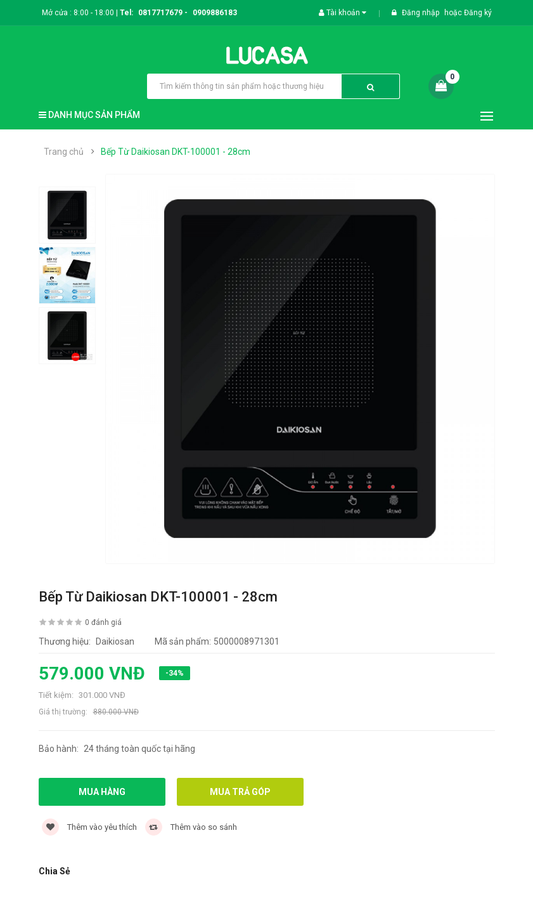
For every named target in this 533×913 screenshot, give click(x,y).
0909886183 (215, 12)
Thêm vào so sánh (191, 827)
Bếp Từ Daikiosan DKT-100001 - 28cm (175, 151)
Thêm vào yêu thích (89, 827)
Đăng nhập (421, 12)
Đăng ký (478, 12)
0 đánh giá (103, 622)
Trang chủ (64, 151)
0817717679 (160, 12)
